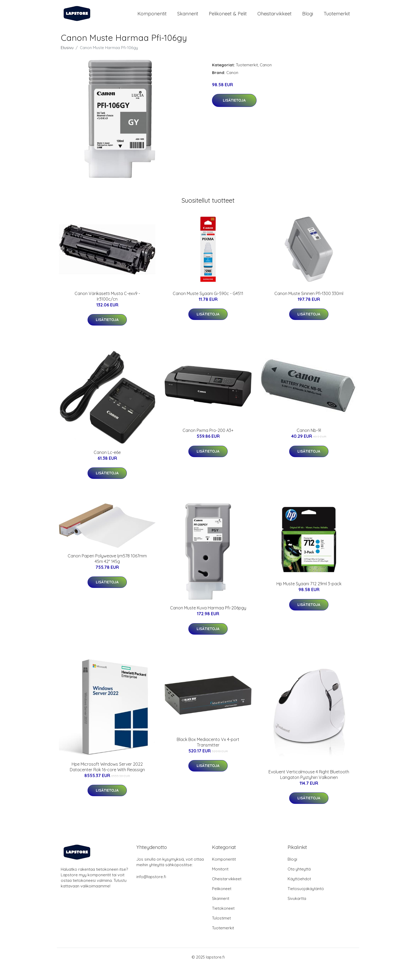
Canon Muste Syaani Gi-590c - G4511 (208, 298)
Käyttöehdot (299, 883)
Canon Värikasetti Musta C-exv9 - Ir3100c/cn (107, 300)
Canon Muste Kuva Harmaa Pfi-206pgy (208, 612)
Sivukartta (297, 903)
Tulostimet (221, 922)
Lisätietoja (234, 104)
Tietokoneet (223, 913)
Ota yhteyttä (299, 873)
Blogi (307, 16)
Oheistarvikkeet (274, 16)
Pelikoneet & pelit (228, 16)
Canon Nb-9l (309, 434)
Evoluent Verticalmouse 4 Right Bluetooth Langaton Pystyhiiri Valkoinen (308, 779)
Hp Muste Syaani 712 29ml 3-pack (308, 588)
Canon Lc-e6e (107, 457)
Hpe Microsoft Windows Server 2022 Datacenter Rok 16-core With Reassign (107, 771)
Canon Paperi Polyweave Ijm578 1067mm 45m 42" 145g (107, 563)
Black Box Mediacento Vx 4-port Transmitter (208, 746)
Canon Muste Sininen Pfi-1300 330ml (308, 298)
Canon (266, 69)
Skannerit (187, 16)
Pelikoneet (221, 893)
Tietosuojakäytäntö (306, 893)
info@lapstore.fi (151, 881)
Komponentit (152, 16)
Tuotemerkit (337, 16)
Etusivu (67, 52)
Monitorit (220, 873)
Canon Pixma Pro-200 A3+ (208, 434)
